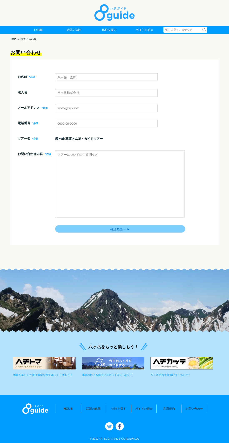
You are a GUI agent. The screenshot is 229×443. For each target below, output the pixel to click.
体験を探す (109, 29)
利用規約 (169, 408)
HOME (38, 29)
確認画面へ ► (120, 229)
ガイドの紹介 (144, 29)
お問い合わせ (194, 408)
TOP (13, 39)
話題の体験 (74, 29)
